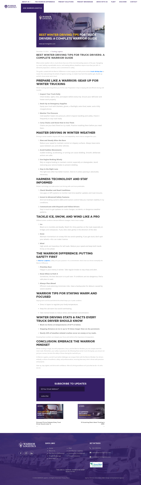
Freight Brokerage (85, 2)
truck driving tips (96, 71)
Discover (123, 2)
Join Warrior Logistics (32, 8)
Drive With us (102, 2)
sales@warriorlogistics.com (101, 453)
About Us (26, 2)
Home (51, 448)
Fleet (113, 2)
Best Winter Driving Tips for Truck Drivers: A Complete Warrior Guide (70, 56)
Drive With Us (53, 459)
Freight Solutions (66, 2)
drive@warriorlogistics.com (101, 457)
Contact (133, 2)
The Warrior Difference (45, 2)
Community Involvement (77, 453)
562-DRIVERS (96, 448)
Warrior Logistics (44, 260)
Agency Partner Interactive (93, 478)
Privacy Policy (66, 478)
